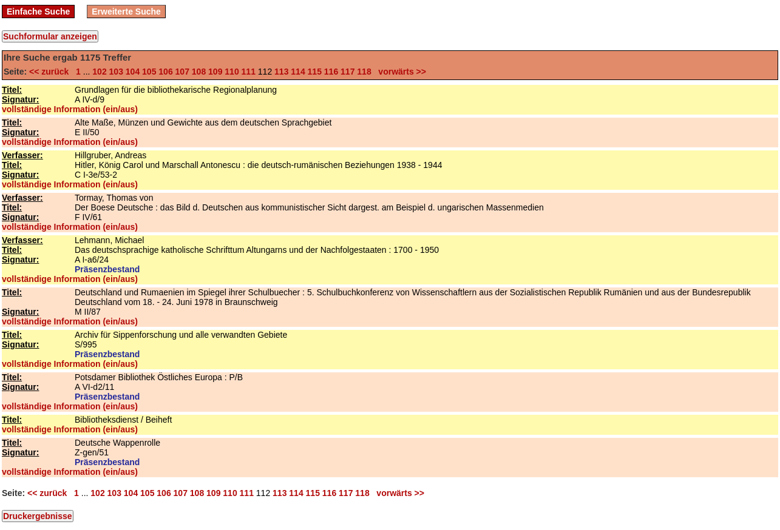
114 (298, 71)
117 (347, 71)
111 (249, 71)
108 (199, 71)
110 (232, 71)
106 (165, 71)
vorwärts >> (400, 71)
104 (133, 71)
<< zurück (51, 71)
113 (281, 71)
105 (149, 71)
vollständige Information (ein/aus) (70, 109)
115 (315, 71)
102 (99, 71)
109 (215, 71)
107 (182, 71)
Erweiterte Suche (126, 11)
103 (116, 71)
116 (331, 71)
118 (364, 71)
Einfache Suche (38, 11)
